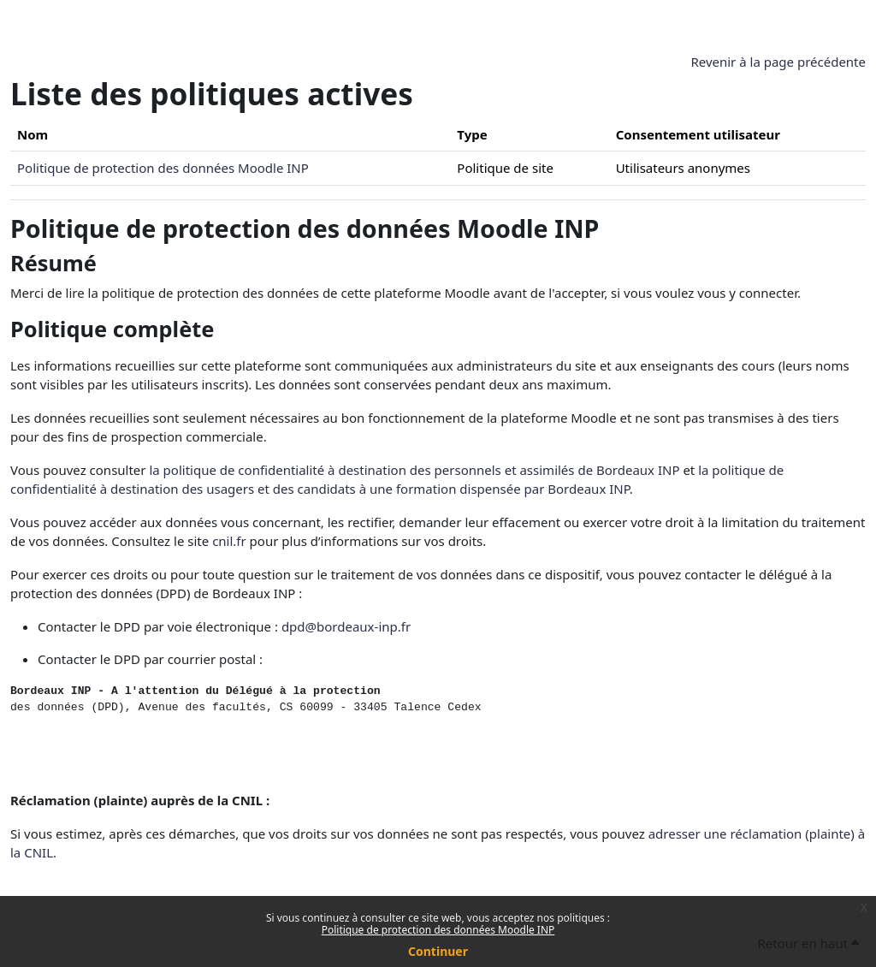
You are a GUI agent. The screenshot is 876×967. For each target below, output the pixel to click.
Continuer (438, 951)
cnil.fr (229, 540)
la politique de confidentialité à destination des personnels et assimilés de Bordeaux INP (414, 469)
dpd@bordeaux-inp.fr (346, 626)
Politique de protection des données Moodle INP (438, 930)
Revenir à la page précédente (778, 61)
